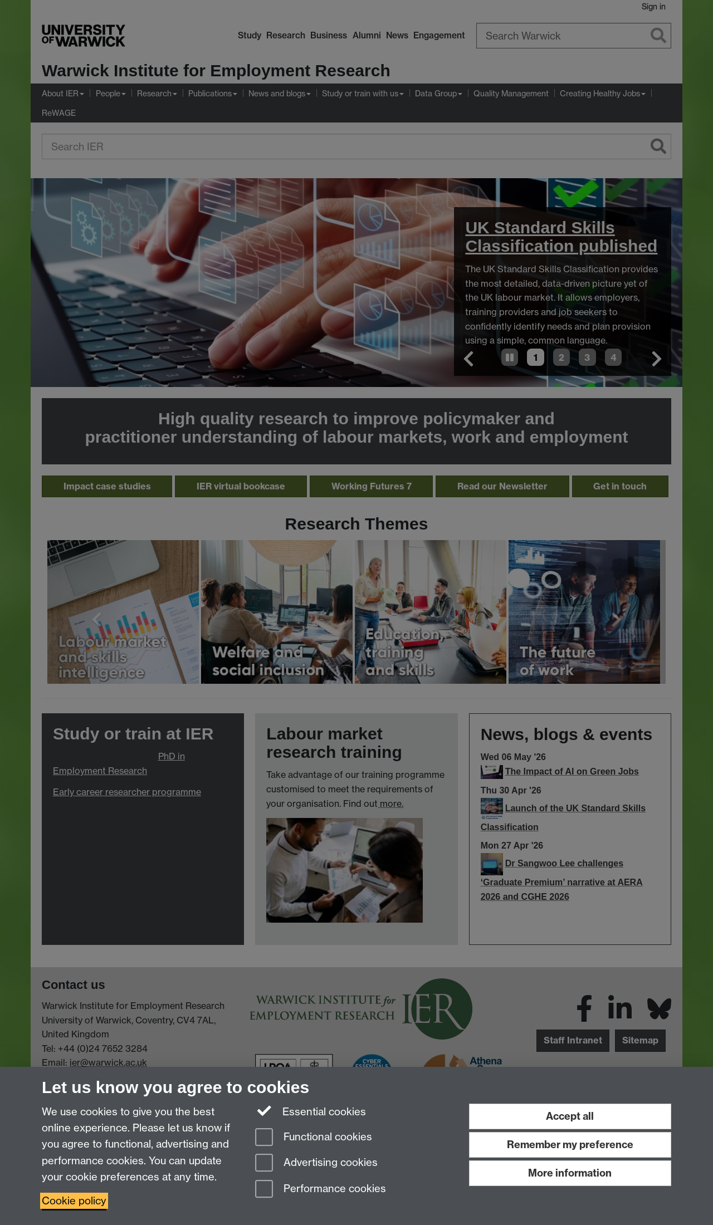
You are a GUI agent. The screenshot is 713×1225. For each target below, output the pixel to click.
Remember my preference (570, 1144)
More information (570, 1173)
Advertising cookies (316, 1163)
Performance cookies (320, 1189)
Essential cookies (310, 1111)
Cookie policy (74, 1200)
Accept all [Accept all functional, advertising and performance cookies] (570, 1116)
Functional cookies (313, 1138)
